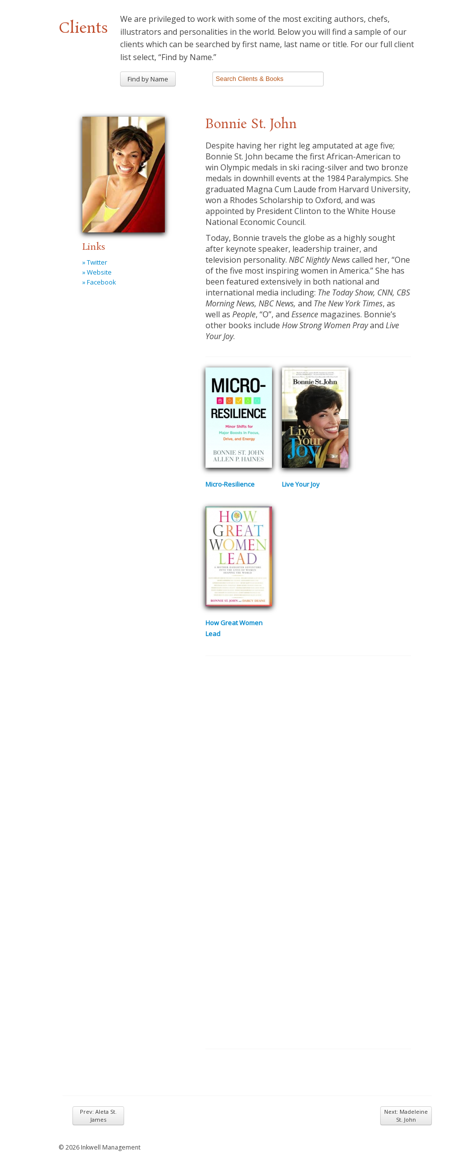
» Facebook (99, 282)
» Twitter (94, 262)
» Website (97, 272)
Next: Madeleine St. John (406, 1115)
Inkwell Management (110, 1147)
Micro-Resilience (230, 484)
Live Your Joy (301, 484)
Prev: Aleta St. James (98, 1115)
